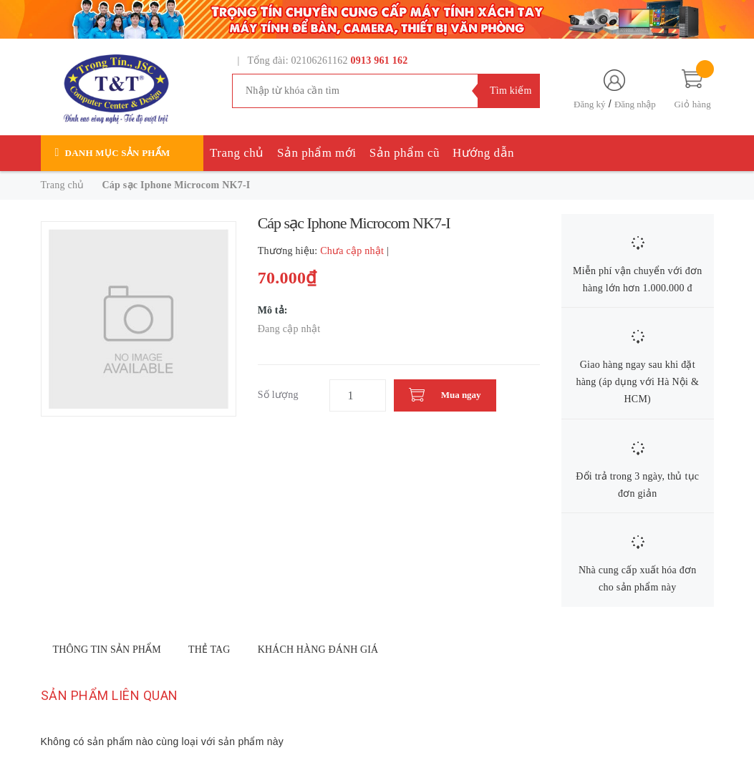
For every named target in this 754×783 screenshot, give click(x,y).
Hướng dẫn (483, 153)
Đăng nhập (635, 104)
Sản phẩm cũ (404, 153)
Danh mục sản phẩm (117, 152)
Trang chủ (237, 153)
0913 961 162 (379, 60)
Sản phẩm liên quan (109, 695)
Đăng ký (589, 104)
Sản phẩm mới (317, 153)
